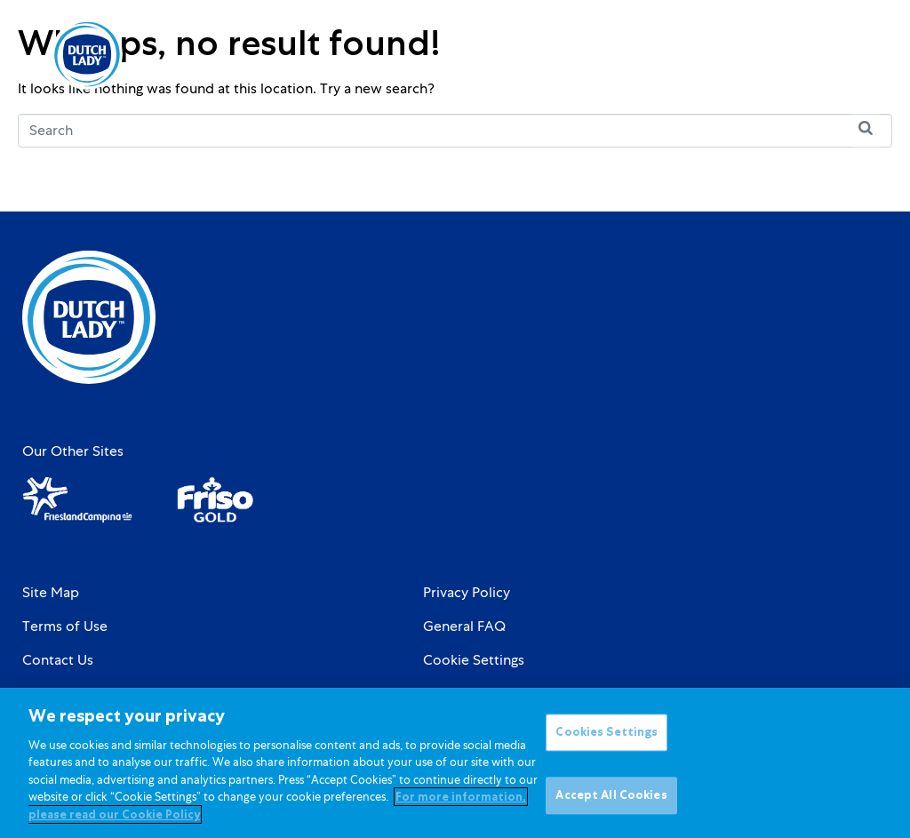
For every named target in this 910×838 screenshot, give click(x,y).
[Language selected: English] (799, 55)
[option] (799, 55)
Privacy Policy (466, 593)
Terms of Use (65, 626)
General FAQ (464, 626)
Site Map (50, 593)
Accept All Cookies (611, 806)
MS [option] (799, 55)
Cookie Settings (473, 660)
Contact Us (57, 660)
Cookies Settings (606, 743)
